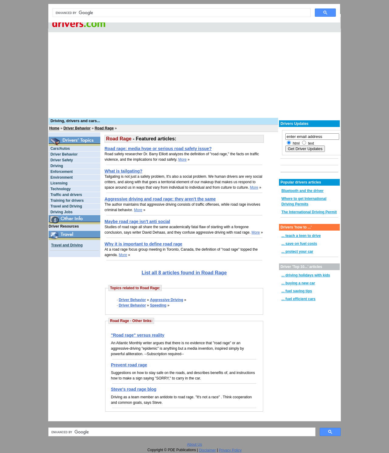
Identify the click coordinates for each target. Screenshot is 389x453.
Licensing (58, 183)
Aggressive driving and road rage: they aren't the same (160, 199)
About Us (194, 444)
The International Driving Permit (309, 212)
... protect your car (297, 251)
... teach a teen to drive (301, 236)
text (311, 143)
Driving (56, 166)
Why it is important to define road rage (143, 244)
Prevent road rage (129, 364)
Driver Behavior (77, 128)
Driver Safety (61, 160)
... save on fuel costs (299, 244)
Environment (61, 177)
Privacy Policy (230, 450)
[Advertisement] (194, 71)
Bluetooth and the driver (302, 191)
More (182, 159)
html (296, 143)
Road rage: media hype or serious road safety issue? (158, 148)
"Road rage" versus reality (137, 335)
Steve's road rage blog (134, 389)
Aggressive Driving (166, 300)
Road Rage (104, 128)
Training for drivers (67, 200)
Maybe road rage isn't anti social (137, 221)
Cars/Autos (60, 148)
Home (54, 128)
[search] (181, 12)
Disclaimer (207, 450)
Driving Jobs (61, 212)
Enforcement (61, 172)
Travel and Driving (66, 206)
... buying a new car (298, 283)
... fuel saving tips (296, 291)
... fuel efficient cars (298, 299)
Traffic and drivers (66, 195)
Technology (60, 189)
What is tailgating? (123, 171)
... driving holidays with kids (305, 275)
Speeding (158, 305)
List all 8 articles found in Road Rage (184, 272)
